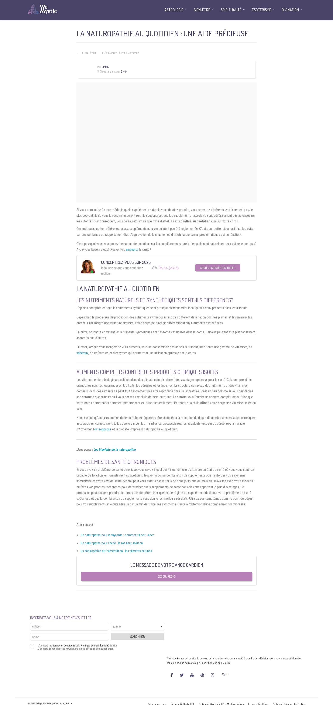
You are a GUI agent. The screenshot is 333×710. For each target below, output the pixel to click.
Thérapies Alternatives (121, 53)
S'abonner (137, 637)
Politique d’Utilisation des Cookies (288, 704)
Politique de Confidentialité (95, 645)
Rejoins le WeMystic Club (182, 704)
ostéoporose (102, 429)
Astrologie (173, 9)
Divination (290, 9)
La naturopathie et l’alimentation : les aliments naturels (116, 551)
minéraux (82, 353)
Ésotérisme (261, 9)
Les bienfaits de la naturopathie (115, 450)
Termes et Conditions (64, 645)
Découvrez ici (167, 576)
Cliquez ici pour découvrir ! (218, 268)
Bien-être (89, 53)
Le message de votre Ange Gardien (166, 565)
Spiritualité (231, 9)
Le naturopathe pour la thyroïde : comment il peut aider (117, 535)
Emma (105, 67)
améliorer (132, 250)
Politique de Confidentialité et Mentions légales (221, 704)
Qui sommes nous (157, 704)
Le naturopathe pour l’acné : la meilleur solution (112, 543)
